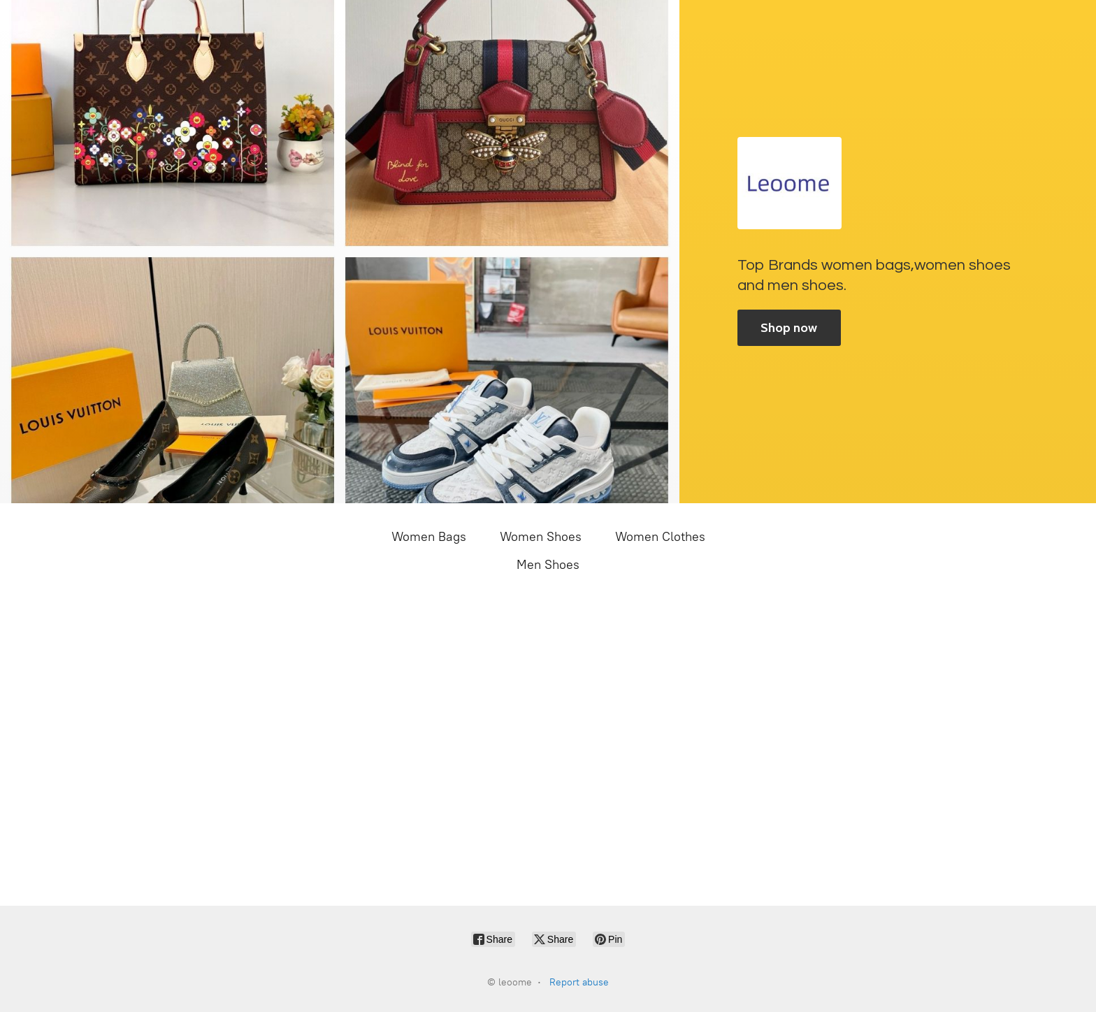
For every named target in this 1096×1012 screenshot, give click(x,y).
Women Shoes (541, 536)
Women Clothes (660, 536)
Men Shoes (548, 564)
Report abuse (579, 982)
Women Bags (428, 536)
